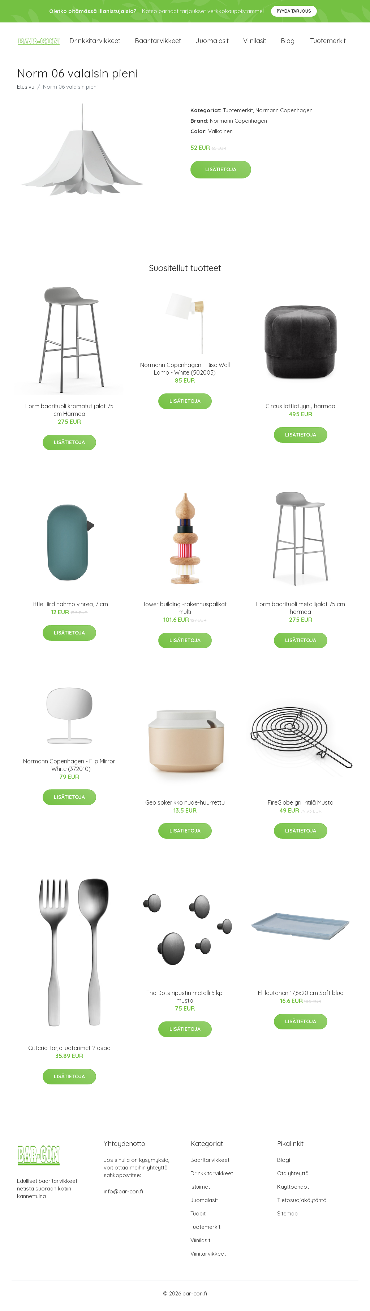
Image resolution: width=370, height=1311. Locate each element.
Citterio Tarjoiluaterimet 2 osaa (69, 1053)
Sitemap (287, 1218)
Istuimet (200, 1191)
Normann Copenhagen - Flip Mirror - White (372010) (69, 770)
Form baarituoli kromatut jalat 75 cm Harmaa (69, 415)
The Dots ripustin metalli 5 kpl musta (185, 1001)
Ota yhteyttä (293, 1178)
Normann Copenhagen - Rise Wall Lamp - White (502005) (185, 373)
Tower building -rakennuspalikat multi (185, 613)
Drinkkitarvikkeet (94, 43)
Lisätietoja (220, 174)
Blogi (288, 43)
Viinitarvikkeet (208, 1258)
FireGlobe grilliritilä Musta (301, 807)
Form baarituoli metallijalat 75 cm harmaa (300, 613)
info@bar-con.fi (123, 1196)
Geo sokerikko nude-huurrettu (185, 807)
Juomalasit (212, 43)
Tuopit (198, 1218)
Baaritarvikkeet (158, 43)
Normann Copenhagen (284, 115)
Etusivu (25, 91)
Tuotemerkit (328, 43)
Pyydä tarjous (294, 11)
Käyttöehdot (293, 1191)
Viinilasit (254, 43)
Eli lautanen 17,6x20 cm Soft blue (300, 998)
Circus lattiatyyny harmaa (300, 411)
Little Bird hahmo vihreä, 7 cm (69, 609)
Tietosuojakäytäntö (302, 1205)
